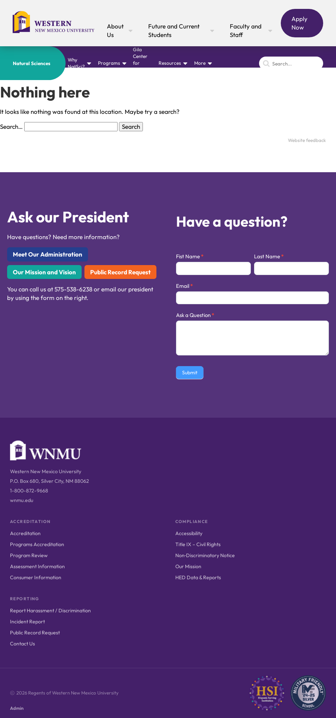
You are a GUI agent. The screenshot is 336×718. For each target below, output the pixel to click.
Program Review (29, 555)
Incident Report (27, 621)
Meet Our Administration (47, 254)
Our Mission (188, 566)
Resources (170, 63)
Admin (17, 708)
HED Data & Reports (198, 577)
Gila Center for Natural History (141, 63)
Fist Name (189, 256)
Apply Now (299, 23)
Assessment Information (37, 566)
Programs (109, 63)
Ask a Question (195, 315)
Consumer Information (35, 577)
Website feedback (307, 140)
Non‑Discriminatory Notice (205, 555)
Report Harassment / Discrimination (50, 610)
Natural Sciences (31, 63)
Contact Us (22, 643)
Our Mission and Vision (44, 272)
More (200, 63)
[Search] (291, 63)
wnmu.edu (21, 500)
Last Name (269, 256)
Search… (11, 126)
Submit (189, 372)
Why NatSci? (76, 63)
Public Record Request (120, 272)
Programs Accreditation (37, 544)
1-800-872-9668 (29, 490)
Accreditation (25, 533)
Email (184, 286)
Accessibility (188, 533)
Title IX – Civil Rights (198, 544)
